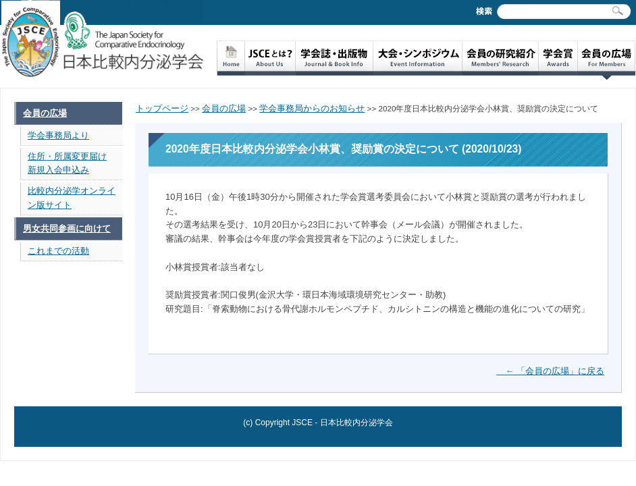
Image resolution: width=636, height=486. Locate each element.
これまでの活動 (58, 251)
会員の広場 (45, 113)
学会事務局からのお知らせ (312, 108)
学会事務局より (58, 135)
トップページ (162, 108)
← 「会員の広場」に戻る (550, 371)
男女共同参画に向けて (67, 228)
